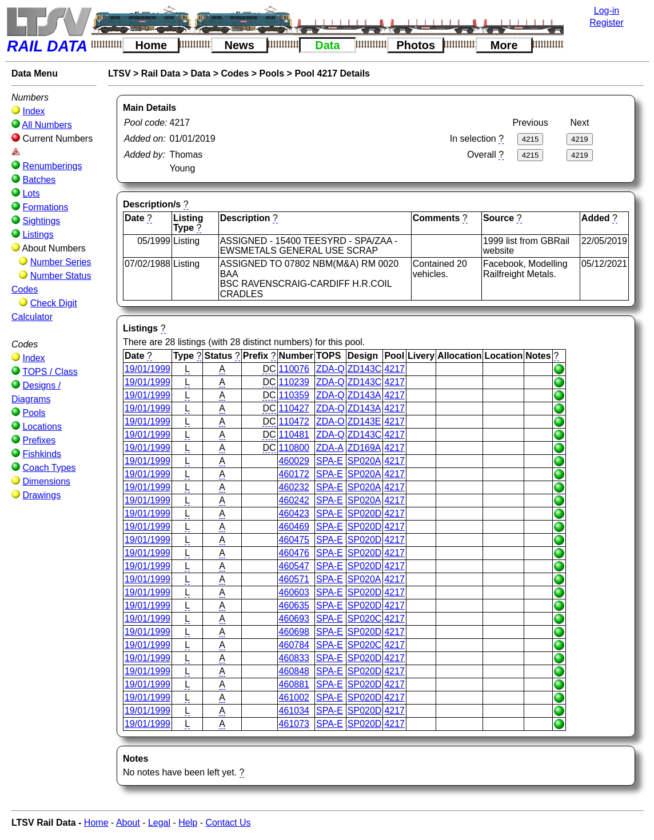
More (504, 45)
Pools (33, 413)
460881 (294, 684)
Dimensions (46, 481)
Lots (30, 193)
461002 (294, 697)
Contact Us (227, 822)
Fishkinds (41, 454)
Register (606, 22)
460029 (294, 461)
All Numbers (47, 125)
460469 (294, 526)
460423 (294, 513)
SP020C (365, 618)
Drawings (41, 495)
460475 (294, 540)
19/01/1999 (147, 369)
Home (151, 45)
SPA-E (329, 461)
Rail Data (160, 73)
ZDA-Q (330, 369)
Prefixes (38, 440)
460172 (294, 474)
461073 (294, 724)
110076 (294, 369)
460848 (294, 671)
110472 (294, 421)
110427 (294, 408)
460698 (294, 632)
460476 (294, 553)
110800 (294, 448)
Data (327, 45)
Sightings (41, 221)
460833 (294, 658)
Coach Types (48, 468)
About (128, 822)
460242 (294, 500)
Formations (45, 207)
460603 (294, 592)
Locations (42, 426)
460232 (294, 487)
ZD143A (364, 395)
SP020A (364, 461)
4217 (394, 369)
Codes (235, 73)
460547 (294, 566)
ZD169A (364, 448)
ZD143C (365, 369)
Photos (415, 45)
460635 (294, 605)
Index (33, 111)
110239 (294, 382)
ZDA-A (330, 448)
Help (187, 822)
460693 (294, 618)
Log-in (606, 10)
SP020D (365, 513)
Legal (159, 822)
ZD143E (364, 421)
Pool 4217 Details (332, 73)
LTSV (119, 73)
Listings (37, 234)
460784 (294, 645)
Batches (38, 180)
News (239, 45)
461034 (294, 710)
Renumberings (52, 166)
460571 (294, 579)
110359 (294, 395)
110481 (294, 434)
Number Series (60, 262)
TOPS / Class (50, 372)
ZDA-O (330, 421)
